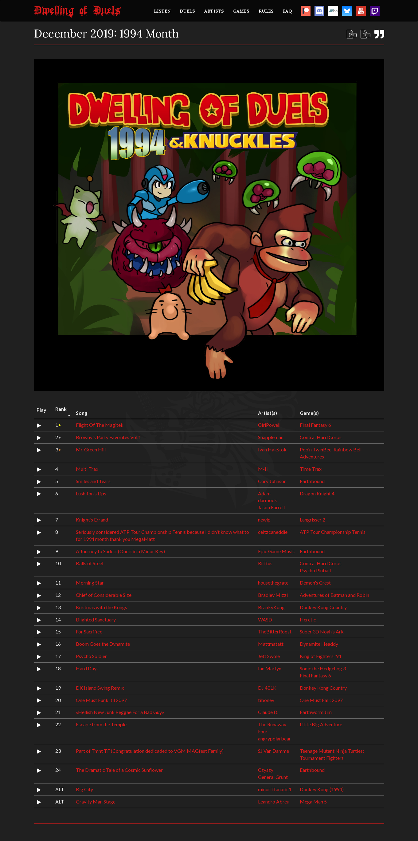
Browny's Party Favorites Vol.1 (108, 437)
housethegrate (273, 582)
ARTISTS (214, 11)
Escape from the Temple (101, 724)
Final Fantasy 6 (315, 425)
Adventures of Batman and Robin (334, 595)
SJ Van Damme (273, 751)
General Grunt (273, 777)
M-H (263, 469)
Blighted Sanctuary (96, 619)
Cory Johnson (272, 481)
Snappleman (270, 437)
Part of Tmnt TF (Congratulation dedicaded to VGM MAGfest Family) (150, 751)
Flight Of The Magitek (99, 425)
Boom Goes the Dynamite (103, 644)
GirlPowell (269, 425)
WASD (265, 619)
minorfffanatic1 (274, 789)
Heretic (308, 619)
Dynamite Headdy (319, 644)
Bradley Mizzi (273, 595)
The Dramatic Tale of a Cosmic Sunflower (119, 770)
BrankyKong (271, 607)
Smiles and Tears (93, 481)
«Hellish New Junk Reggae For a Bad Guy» (120, 712)
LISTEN (162, 11)
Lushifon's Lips (91, 493)
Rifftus (265, 563)
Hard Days (87, 668)
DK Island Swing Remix (100, 688)
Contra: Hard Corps (321, 437)
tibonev (266, 700)
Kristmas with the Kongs (101, 607)
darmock (267, 500)
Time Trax (311, 469)
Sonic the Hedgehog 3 (323, 668)
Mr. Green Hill (91, 449)
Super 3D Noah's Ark (322, 631)
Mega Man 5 (313, 801)
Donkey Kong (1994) (322, 789)
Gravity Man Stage (95, 801)
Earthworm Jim (316, 712)
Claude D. (268, 712)
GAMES (241, 11)
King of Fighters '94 (320, 656)
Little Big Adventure (321, 724)
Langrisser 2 (312, 519)
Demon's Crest (315, 582)
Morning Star (90, 582)
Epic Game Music (276, 551)
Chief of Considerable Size (103, 595)
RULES (266, 11)
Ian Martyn (269, 668)
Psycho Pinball (315, 570)
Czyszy (265, 770)
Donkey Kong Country (323, 607)
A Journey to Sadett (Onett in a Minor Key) (120, 551)
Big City (84, 789)
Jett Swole (269, 656)
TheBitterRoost (274, 631)
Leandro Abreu (273, 801)
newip (264, 519)
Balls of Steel (89, 563)
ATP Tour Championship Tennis (332, 532)
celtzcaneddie (272, 532)
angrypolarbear (274, 738)
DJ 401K (267, 688)
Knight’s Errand (92, 519)
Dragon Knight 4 (317, 493)
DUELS (187, 11)
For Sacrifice (89, 631)
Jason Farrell (271, 507)
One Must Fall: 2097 (321, 700)
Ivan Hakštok (272, 449)
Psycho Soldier (91, 656)
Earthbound (312, 481)
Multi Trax (87, 469)
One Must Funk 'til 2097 (101, 700)
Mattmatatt (270, 644)
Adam (264, 493)
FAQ (287, 11)
